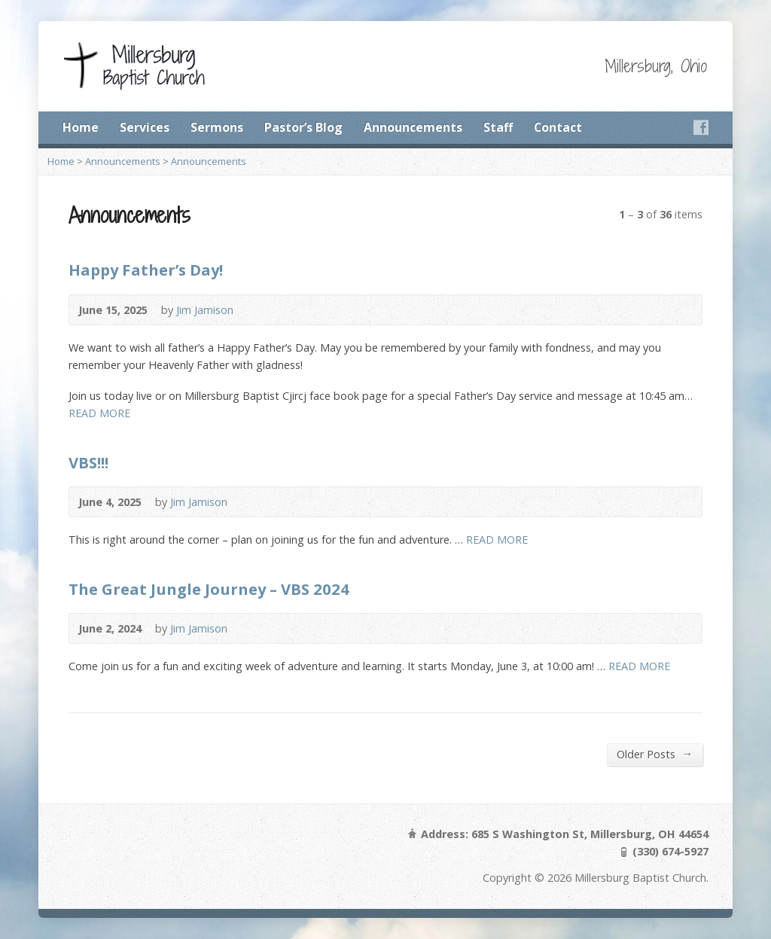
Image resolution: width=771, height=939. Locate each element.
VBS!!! (88, 462)
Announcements (413, 127)
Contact (558, 127)
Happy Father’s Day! (146, 269)
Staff (498, 127)
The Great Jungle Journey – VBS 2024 (209, 588)
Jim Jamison (204, 310)
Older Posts (654, 753)
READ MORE (99, 413)
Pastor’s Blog (303, 127)
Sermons (216, 127)
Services (144, 127)
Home (80, 127)
